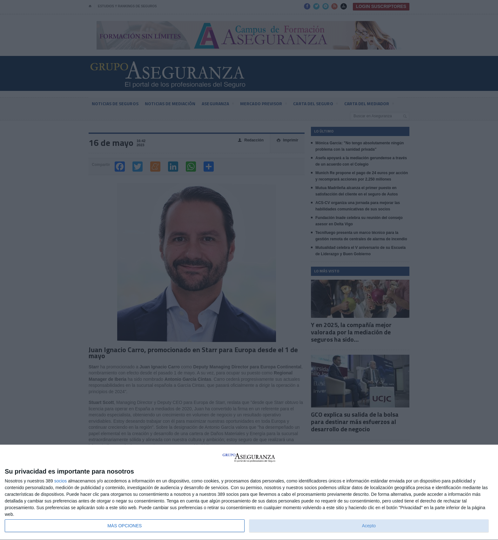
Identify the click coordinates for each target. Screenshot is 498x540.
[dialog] (249, 492)
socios (60, 481)
